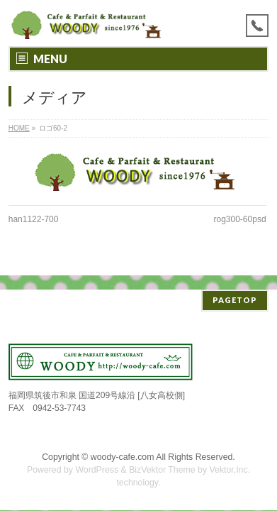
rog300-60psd (240, 219)
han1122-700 (34, 219)
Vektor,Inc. (230, 456)
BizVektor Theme (162, 456)
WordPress (96, 456)
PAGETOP (235, 285)
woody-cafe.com (122, 443)
